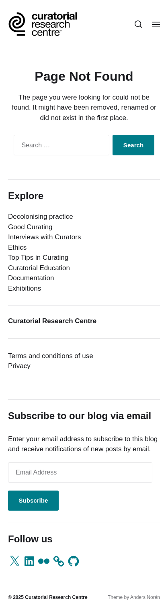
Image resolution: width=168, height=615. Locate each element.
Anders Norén (145, 597)
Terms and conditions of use (50, 356)
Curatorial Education (39, 268)
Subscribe (33, 500)
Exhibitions (24, 288)
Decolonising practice (40, 216)
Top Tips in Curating (38, 257)
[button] (138, 24)
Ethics (17, 247)
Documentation (31, 278)
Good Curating (30, 227)
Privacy (19, 366)
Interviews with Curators (44, 237)
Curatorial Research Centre (56, 597)
